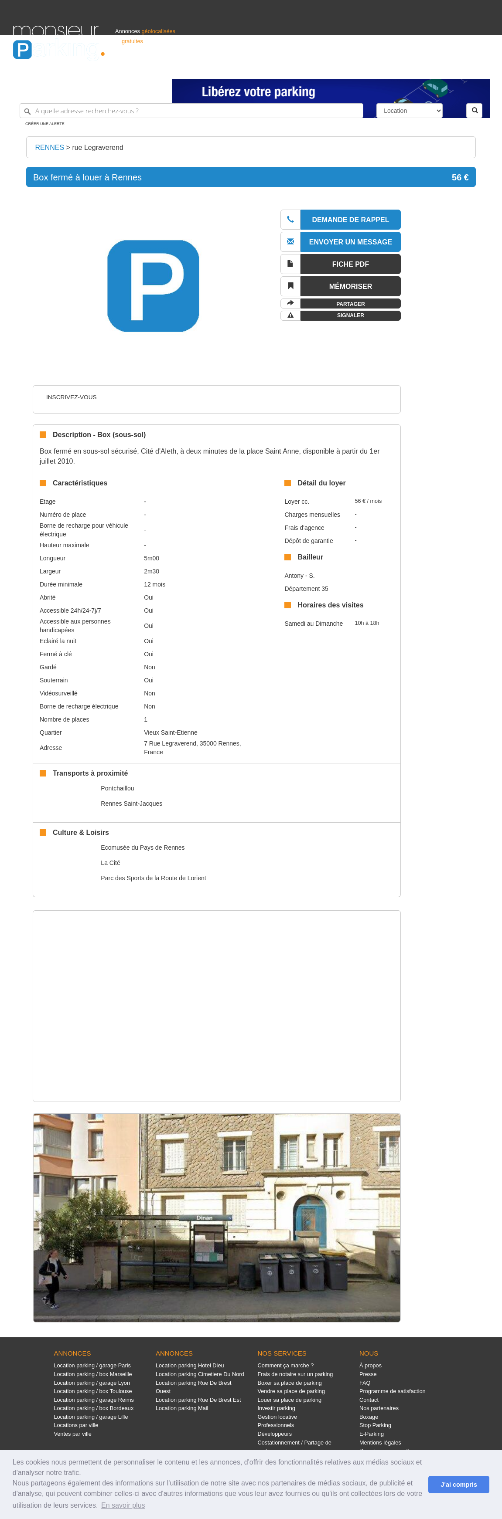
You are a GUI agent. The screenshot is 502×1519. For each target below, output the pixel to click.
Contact (369, 1400)
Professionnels (345, 68)
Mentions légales (380, 1442)
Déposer (408, 68)
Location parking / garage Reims (94, 1400)
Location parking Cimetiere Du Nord (200, 1374)
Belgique (457, 68)
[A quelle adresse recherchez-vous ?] (191, 111)
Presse (368, 1374)
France (432, 68)
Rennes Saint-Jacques (131, 803)
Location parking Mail (182, 1408)
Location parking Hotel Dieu (190, 1365)
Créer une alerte (45, 124)
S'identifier (380, 68)
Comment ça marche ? (285, 1365)
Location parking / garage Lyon (92, 1383)
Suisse (480, 68)
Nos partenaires (379, 1408)
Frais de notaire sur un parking (295, 1374)
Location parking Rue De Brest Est (198, 1400)
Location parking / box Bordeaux (93, 1408)
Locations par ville (76, 1425)
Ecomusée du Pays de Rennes (142, 847)
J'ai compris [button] (459, 1484)
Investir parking (276, 1408)
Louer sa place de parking (289, 1400)
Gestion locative (277, 1417)
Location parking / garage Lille (91, 1417)
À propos (370, 1365)
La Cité (110, 862)
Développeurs (274, 1434)
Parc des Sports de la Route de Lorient (153, 878)
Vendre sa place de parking (291, 1391)
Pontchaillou (117, 788)
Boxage (368, 1417)
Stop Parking (375, 1425)
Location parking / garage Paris (92, 1365)
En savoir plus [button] (123, 1505)
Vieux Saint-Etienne (171, 732)
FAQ (365, 1383)
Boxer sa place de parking (289, 1383)
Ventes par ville (72, 1434)
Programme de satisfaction (392, 1391)
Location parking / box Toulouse (93, 1391)
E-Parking (371, 1434)
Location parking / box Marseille (93, 1374)
